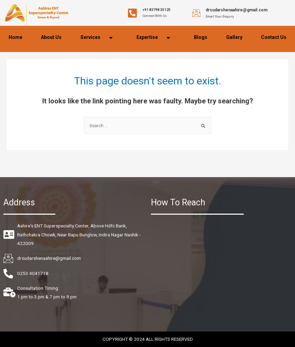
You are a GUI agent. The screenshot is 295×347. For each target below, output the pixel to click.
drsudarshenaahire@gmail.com (236, 10)
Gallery (234, 37)
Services (99, 37)
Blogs (200, 37)
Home (15, 37)
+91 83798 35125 (157, 10)
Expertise (155, 37)
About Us (51, 37)
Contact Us (273, 37)
